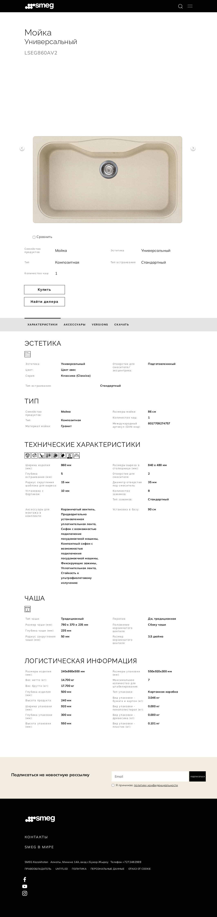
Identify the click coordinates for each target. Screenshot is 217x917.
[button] (108, 364)
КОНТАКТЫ (36, 837)
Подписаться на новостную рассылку (50, 774)
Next (193, 148)
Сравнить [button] (44, 237)
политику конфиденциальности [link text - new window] (156, 785)
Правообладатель (38, 868)
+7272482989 (131, 862)
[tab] (42, 324)
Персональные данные (107, 868)
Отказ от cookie (139, 868)
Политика (79, 868)
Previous (21, 148)
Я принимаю (147, 785)
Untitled (62, 868)
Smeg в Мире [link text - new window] (39, 847)
